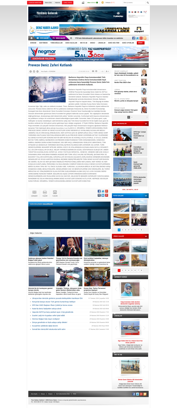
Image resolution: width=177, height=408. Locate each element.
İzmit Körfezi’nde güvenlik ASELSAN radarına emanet (138, 165)
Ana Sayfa (34, 394)
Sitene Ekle (48, 2)
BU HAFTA (130, 189)
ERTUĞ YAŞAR (127, 110)
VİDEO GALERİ (118, 236)
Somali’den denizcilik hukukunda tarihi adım (49, 329)
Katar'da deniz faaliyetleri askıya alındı (46, 309)
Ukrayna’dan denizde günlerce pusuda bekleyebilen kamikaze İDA (57, 298)
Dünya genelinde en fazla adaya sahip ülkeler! (49, 322)
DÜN (123, 189)
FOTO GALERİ (118, 196)
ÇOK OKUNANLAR (119, 123)
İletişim (50, 394)
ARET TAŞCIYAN (127, 81)
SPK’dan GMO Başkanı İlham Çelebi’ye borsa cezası (52, 305)
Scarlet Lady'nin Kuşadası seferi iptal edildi (48, 315)
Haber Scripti (48, 402)
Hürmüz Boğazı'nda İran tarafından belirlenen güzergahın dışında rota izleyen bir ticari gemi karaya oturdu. (41, 291)
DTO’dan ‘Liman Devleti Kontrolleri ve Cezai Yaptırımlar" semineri (140, 135)
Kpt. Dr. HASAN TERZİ (127, 100)
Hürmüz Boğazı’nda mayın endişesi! (46, 319)
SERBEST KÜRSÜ (120, 277)
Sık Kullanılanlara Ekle (63, 394)
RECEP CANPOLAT (127, 73)
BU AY (136, 189)
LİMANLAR (118, 316)
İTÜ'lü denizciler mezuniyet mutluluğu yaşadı (140, 180)
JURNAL (127, 92)
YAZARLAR (117, 65)
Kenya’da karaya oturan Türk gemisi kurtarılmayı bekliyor (53, 302)
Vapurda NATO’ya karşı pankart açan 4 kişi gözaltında (52, 312)
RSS (74, 394)
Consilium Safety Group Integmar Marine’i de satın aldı (139, 150)
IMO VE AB (118, 355)
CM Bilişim (56, 402)
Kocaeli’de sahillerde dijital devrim (45, 326)
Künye (43, 394)
